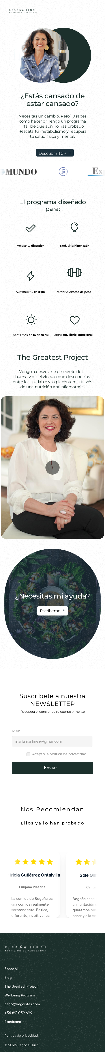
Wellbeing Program (19, 995)
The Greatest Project (52, 357)
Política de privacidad (21, 1035)
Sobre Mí (11, 968)
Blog (8, 977)
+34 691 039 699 (18, 1013)
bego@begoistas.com (22, 1004)
